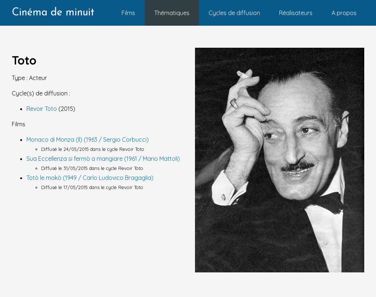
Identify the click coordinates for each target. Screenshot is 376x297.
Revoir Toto (42, 108)
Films (128, 13)
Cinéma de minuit (53, 12)
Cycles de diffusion (234, 13)
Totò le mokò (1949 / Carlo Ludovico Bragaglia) (89, 177)
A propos (344, 13)
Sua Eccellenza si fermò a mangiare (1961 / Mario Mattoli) (103, 158)
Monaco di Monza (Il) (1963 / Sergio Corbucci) (87, 139)
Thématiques (171, 13)
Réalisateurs (295, 13)
